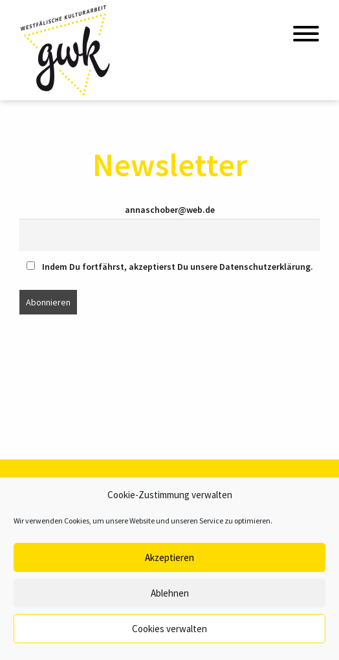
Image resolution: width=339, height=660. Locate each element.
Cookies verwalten (169, 628)
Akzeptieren (169, 557)
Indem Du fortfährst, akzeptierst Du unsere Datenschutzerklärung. (170, 266)
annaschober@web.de (170, 209)
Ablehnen (170, 593)
